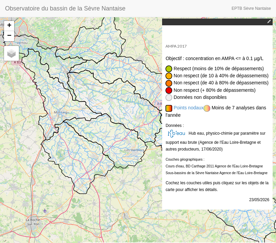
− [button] (9, 36)
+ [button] (9, 26)
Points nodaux (189, 107)
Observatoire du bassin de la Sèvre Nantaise (65, 8)
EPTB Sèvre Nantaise (251, 8)
